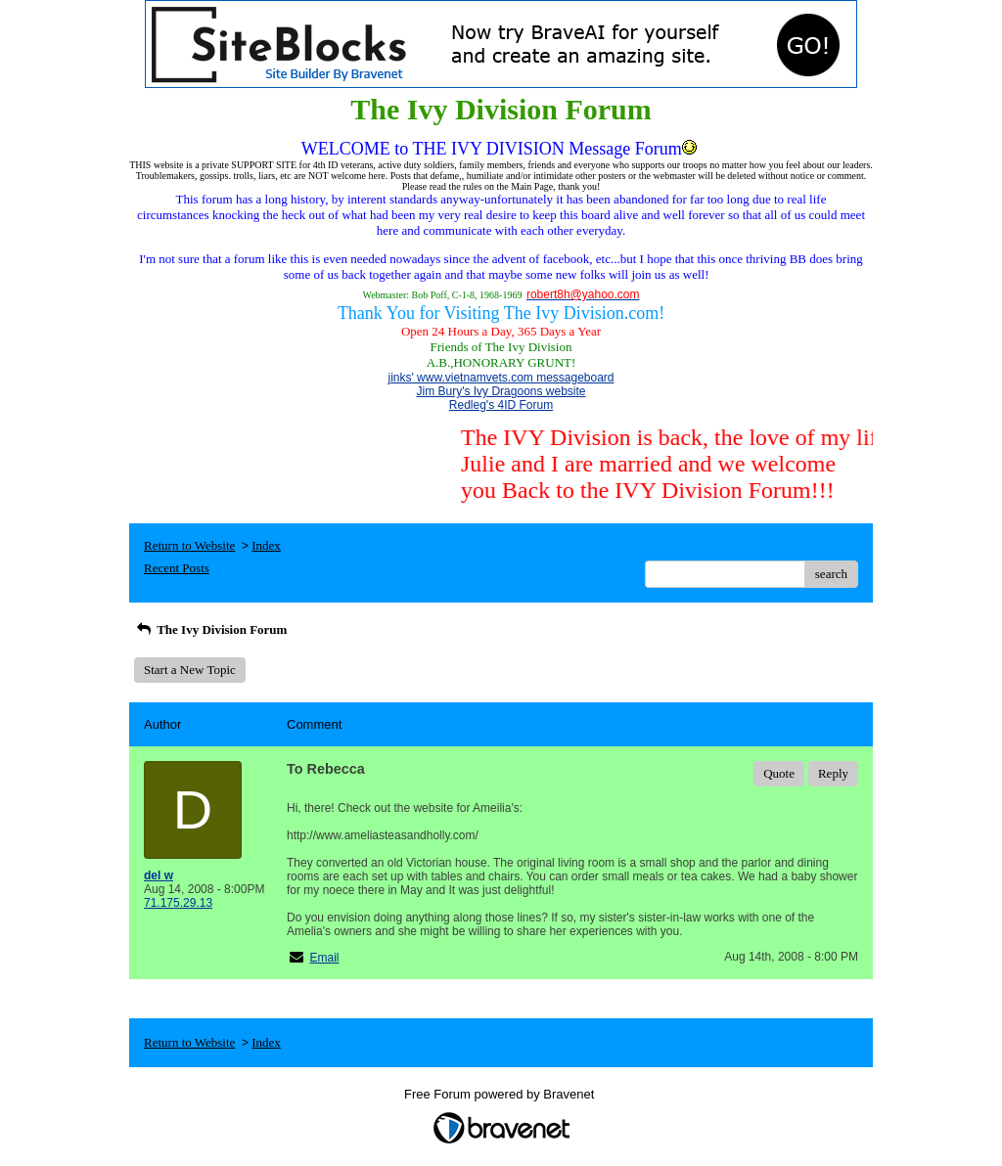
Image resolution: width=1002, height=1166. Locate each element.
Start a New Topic (190, 669)
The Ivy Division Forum (210, 629)
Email (324, 957)
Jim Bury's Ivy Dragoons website (500, 391)
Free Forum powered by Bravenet (501, 1094)
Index (266, 545)
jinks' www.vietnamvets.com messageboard (500, 377)
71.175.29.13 (178, 903)
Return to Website (189, 545)
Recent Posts (176, 568)
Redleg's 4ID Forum (501, 405)
